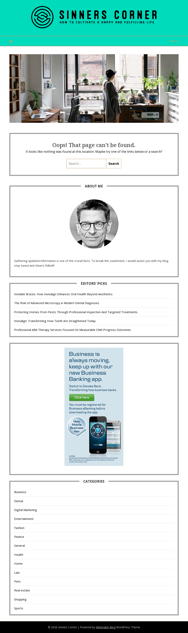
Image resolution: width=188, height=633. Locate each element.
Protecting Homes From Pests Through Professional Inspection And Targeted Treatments (76, 312)
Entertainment (24, 519)
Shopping (20, 599)
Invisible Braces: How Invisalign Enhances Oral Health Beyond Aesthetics (63, 294)
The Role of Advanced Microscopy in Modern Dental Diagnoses (56, 303)
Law (17, 572)
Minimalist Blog (106, 627)
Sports (18, 608)
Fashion (19, 528)
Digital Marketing (25, 510)
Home (18, 563)
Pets (17, 581)
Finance (19, 537)
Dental (18, 501)
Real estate (22, 590)
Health (18, 555)
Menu (174, 41)
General (19, 545)
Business (20, 492)
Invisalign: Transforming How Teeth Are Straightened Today (55, 321)
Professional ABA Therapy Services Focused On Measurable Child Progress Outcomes (72, 330)
